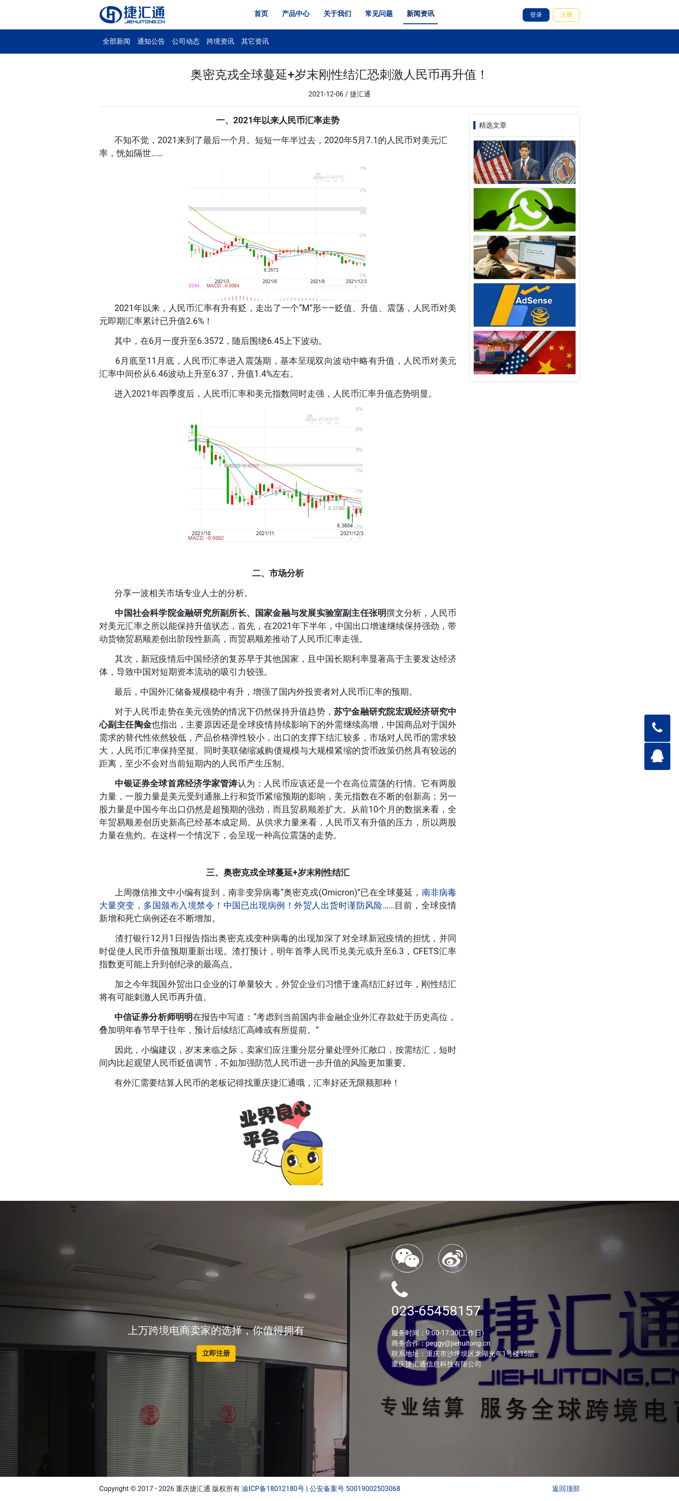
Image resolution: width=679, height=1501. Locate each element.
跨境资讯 (220, 41)
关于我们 (337, 14)
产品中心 (296, 14)
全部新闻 (116, 41)
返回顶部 (566, 1489)
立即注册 (216, 1353)
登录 (536, 14)
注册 (566, 14)
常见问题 (379, 14)
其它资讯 (255, 41)
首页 (261, 14)
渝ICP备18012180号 (273, 1489)
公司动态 (186, 41)
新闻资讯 (420, 14)
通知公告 (151, 41)
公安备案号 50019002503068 (355, 1489)
